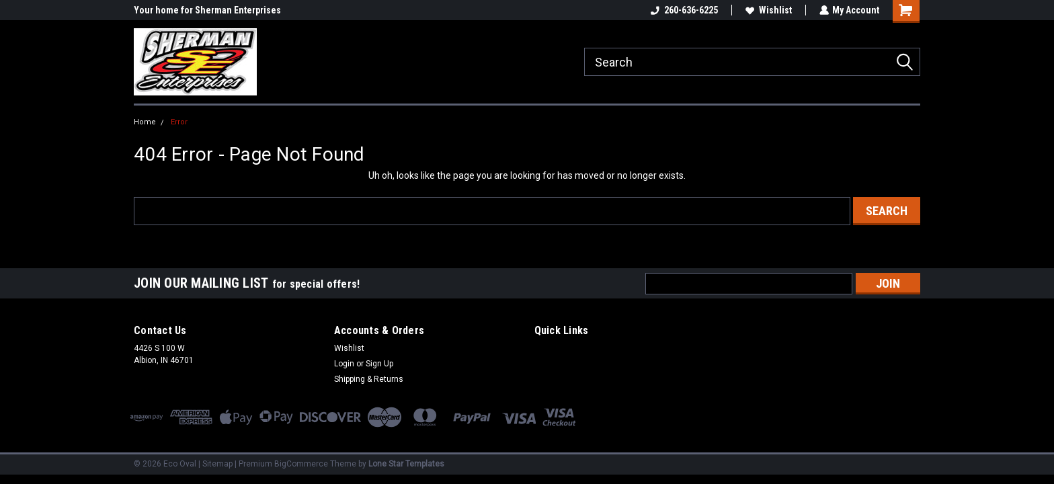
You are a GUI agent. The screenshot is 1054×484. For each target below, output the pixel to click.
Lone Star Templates (406, 464)
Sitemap (217, 464)
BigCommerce (301, 464)
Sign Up (379, 363)
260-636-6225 (683, 10)
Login (344, 363)
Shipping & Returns (368, 379)
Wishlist (768, 10)
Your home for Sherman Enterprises (207, 10)
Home (145, 122)
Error (179, 122)
